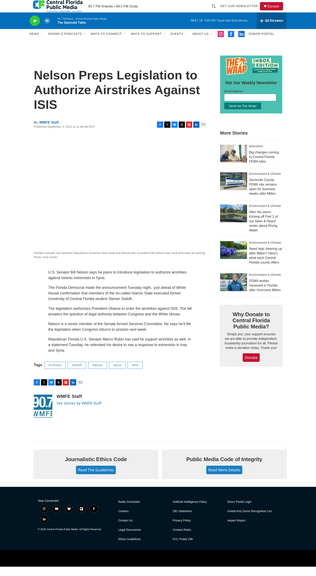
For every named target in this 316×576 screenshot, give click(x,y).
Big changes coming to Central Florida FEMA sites (264, 166)
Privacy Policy (182, 529)
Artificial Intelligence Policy (190, 511)
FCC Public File (183, 548)
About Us (200, 43)
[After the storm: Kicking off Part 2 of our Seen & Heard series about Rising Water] (233, 223)
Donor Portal (261, 43)
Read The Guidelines (96, 479)
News (34, 43)
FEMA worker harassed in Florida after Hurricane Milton (265, 294)
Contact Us (125, 529)
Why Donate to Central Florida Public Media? (251, 330)
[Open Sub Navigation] (42, 43)
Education (256, 155)
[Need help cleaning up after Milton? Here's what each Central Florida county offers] (233, 259)
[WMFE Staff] (43, 415)
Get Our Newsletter (241, 10)
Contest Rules (182, 539)
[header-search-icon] (216, 11)
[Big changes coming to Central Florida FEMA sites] (233, 163)
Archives (55, 374)
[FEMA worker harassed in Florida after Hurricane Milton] (233, 291)
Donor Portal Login (239, 511)
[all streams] (271, 30)
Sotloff (77, 374)
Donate (275, 11)
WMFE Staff (49, 132)
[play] (34, 30)
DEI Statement (182, 520)
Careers (123, 520)
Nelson (98, 374)
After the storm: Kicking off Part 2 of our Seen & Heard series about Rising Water (263, 230)
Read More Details (224, 479)
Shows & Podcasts (65, 43)
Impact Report (236, 529)
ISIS (135, 374)
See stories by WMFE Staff (79, 412)
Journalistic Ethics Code (96, 468)
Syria (117, 374)
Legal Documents (129, 539)
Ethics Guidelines (129, 548)
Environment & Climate (265, 183)
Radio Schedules (129, 511)
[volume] (47, 30)
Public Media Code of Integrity (224, 468)
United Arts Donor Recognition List (249, 520)
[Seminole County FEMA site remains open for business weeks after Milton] (233, 190)
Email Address (234, 101)
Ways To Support (146, 43)
